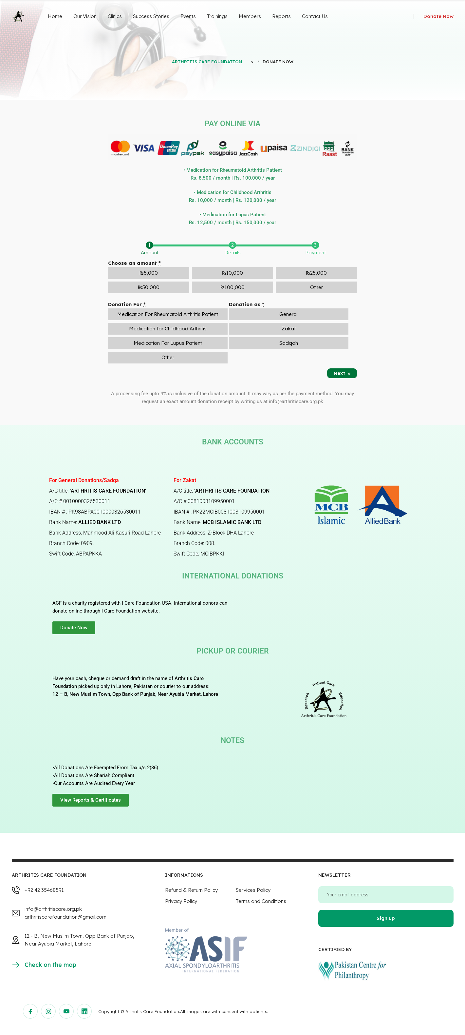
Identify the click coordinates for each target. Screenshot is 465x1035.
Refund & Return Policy (191, 890)
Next (342, 373)
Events (188, 16)
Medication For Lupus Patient (168, 343)
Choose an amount (134, 263)
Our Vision (85, 16)
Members (250, 16)
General (288, 314)
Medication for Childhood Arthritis (168, 328)
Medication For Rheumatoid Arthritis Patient (167, 314)
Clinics (115, 16)
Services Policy (253, 890)
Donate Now (438, 16)
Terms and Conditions (261, 901)
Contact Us (315, 16)
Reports (281, 16)
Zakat (289, 328)
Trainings (217, 16)
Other (167, 357)
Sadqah (288, 343)
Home (55, 16)
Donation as (246, 304)
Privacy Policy (181, 901)
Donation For (127, 304)
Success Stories (151, 16)
